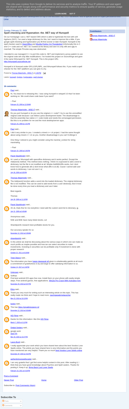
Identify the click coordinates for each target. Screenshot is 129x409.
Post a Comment (11, 376)
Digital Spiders (17, 327)
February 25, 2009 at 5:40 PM (20, 151)
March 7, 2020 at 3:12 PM (19, 322)
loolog (13, 304)
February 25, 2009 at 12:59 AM (21, 104)
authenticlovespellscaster (21, 359)
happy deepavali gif (40, 261)
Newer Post (9, 380)
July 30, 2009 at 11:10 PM (19, 199)
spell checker (38, 77)
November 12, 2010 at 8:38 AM (21, 233)
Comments (7, 405)
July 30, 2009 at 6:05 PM (19, 172)
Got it (72, 14)
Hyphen (19, 77)
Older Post (78, 380)
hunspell (13, 77)
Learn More (61, 14)
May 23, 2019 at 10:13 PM (19, 298)
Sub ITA (14, 333)
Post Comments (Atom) (25, 385)
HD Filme (14, 316)
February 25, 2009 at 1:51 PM (20, 124)
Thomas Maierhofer (19, 178)
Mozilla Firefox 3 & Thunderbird (49, 44)
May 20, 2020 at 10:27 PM (19, 337)
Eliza (13, 289)
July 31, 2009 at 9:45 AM (19, 211)
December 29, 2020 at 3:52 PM (21, 354)
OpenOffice (27, 44)
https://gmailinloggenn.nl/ (28, 307)
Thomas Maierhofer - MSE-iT (23, 110)
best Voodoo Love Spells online (69, 350)
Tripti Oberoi (16, 258)
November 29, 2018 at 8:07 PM (21, 284)
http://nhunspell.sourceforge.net (17, 61)
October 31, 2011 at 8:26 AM (20, 253)
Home (44, 380)
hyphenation (27, 77)
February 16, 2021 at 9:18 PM (20, 371)
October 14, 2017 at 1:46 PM (20, 267)
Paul (12, 90)
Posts (5, 401)
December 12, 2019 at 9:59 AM (21, 310)
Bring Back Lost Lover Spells (41, 367)
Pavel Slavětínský (18, 156)
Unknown (14, 272)
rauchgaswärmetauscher (60, 295)
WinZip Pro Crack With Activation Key (65, 281)
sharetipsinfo (16, 238)
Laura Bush (15, 342)
